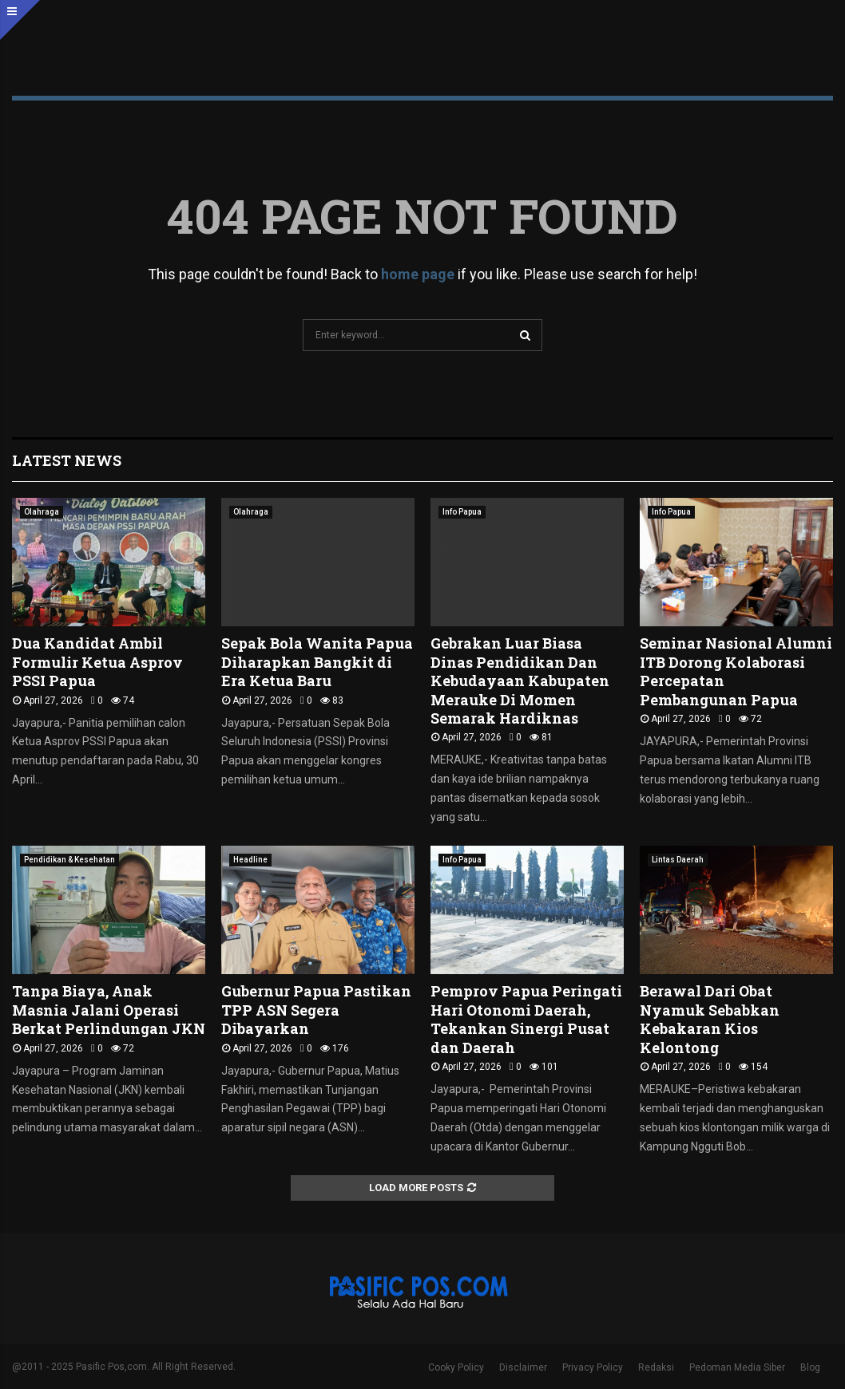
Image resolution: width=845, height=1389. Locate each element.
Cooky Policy (456, 1367)
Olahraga (41, 511)
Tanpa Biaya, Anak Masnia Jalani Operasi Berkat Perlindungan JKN (108, 1009)
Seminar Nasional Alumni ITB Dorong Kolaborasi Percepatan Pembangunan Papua (736, 670)
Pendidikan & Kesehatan (69, 859)
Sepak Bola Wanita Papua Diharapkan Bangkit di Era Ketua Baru (317, 661)
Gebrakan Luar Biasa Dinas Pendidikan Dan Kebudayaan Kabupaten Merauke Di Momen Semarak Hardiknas (519, 680)
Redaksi (656, 1367)
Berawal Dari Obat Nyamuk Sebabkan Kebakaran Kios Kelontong (710, 1018)
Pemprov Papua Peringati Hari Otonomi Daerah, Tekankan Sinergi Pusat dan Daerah (526, 1018)
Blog (810, 1367)
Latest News (66, 460)
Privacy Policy (592, 1367)
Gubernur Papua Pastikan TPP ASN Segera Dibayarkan (316, 1009)
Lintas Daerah (678, 859)
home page (417, 274)
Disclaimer (523, 1367)
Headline (250, 859)
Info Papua (462, 511)
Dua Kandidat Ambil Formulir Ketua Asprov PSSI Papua (97, 661)
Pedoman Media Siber (737, 1367)
